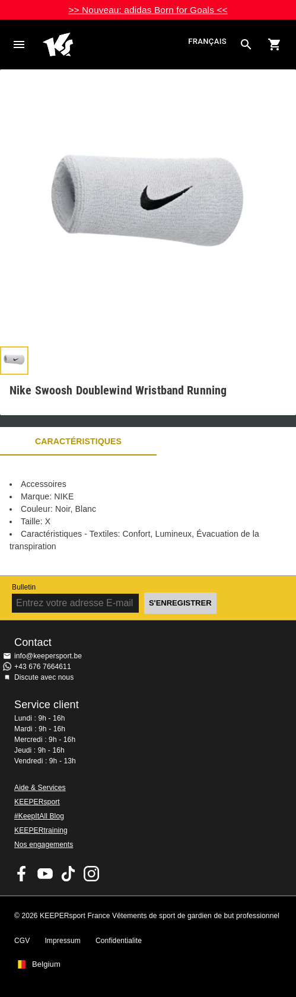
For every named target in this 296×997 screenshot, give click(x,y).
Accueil (114, 44)
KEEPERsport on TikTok (68, 873)
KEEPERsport (37, 802)
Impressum (62, 941)
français (207, 42)
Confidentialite (119, 941)
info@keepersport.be (48, 656)
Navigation (19, 44)
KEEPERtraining (41, 830)
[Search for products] (246, 44)
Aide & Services (40, 787)
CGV (22, 941)
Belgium (46, 964)
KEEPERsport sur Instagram (91, 873)
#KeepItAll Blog (39, 816)
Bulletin (24, 587)
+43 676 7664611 (42, 666)
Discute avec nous (44, 677)
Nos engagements (43, 844)
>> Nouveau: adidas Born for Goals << (147, 10)
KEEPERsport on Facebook (22, 873)
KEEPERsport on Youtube (45, 873)
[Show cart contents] (275, 44)
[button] (14, 360)
